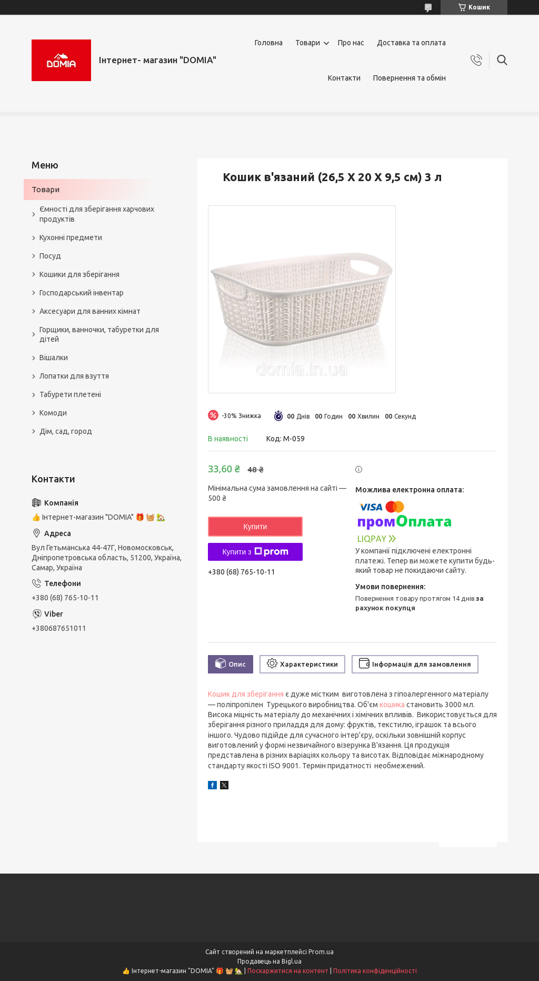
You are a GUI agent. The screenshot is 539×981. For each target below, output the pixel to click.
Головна (269, 42)
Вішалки (53, 357)
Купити (255, 526)
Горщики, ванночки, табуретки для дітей (99, 334)
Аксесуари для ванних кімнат (90, 311)
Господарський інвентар (81, 293)
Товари (307, 42)
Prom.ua (321, 951)
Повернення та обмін (409, 78)
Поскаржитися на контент (287, 970)
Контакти (344, 78)
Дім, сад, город (65, 431)
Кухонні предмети (70, 237)
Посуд (50, 256)
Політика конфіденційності (375, 970)
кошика (392, 704)
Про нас (351, 42)
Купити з (255, 552)
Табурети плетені (70, 394)
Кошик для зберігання (246, 694)
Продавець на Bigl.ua (269, 961)
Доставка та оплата (411, 42)
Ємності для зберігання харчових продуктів (96, 214)
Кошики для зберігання (79, 274)
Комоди (53, 413)
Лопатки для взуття (74, 376)
